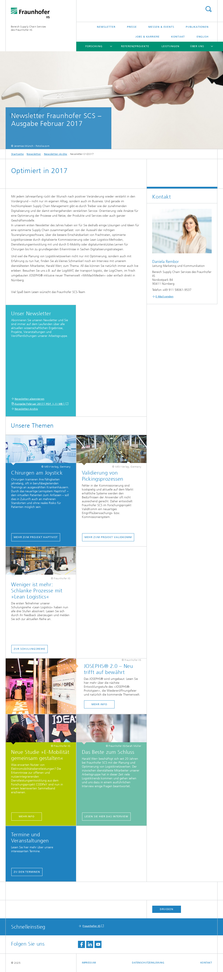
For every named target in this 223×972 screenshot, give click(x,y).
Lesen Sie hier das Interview (106, 816)
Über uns (197, 46)
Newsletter (106, 26)
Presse (132, 26)
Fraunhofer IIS (91, 925)
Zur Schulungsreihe (29, 648)
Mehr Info (99, 704)
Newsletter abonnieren (29, 398)
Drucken (166, 909)
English (203, 36)
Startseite (17, 154)
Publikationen (197, 26)
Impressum (89, 962)
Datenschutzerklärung (148, 962)
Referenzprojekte (135, 46)
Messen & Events (161, 26)
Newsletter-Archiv (55, 154)
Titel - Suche (208, 9)
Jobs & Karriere (147, 36)
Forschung (94, 46)
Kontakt (178, 36)
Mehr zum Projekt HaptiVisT (36, 537)
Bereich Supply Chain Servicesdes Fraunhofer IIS (28, 28)
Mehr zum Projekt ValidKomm (108, 537)
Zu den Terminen (27, 871)
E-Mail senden (164, 296)
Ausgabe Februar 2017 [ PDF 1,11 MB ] (40, 403)
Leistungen (170, 46)
